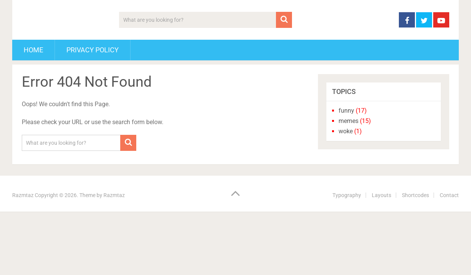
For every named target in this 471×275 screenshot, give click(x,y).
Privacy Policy (92, 50)
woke (346, 131)
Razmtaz (23, 195)
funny (346, 110)
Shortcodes (415, 195)
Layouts (381, 195)
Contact (449, 195)
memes (348, 121)
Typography (346, 195)
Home (33, 50)
